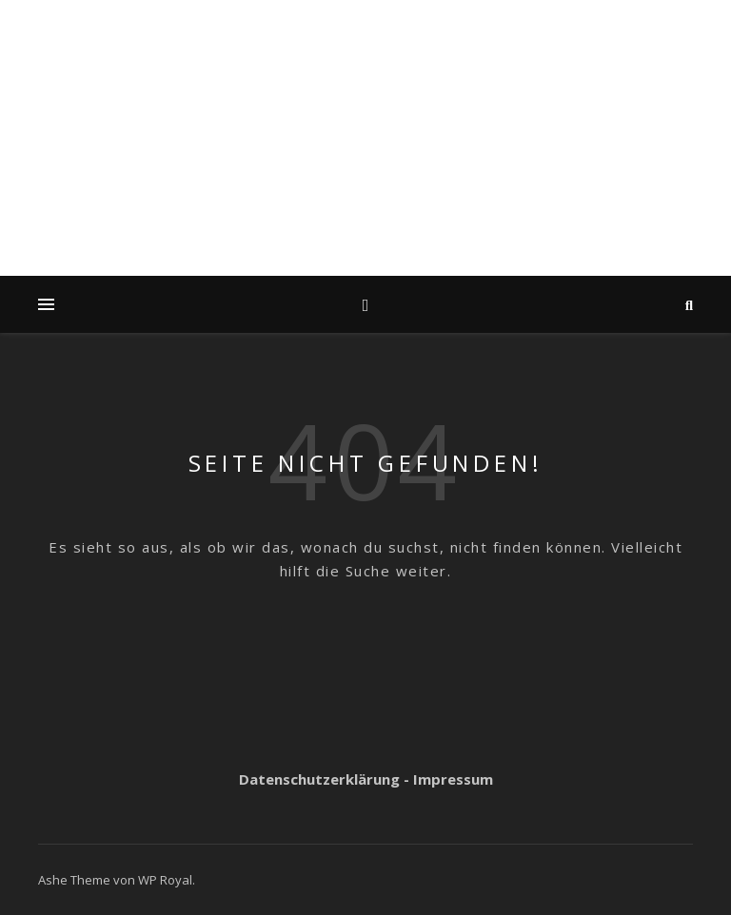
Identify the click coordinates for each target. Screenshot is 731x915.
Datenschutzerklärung (319, 778)
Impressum (453, 778)
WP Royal (165, 879)
